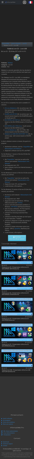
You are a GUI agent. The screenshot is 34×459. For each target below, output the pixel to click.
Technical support (8, 443)
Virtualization (7, 435)
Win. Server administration (10, 431)
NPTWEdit (14, 206)
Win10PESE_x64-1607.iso (12, 120)
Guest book (6, 442)
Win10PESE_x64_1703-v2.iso (13, 126)
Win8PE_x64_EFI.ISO (11, 114)
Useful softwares (7, 418)
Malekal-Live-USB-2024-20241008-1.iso (16, 134)
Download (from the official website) (17, 238)
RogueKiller (26, 146)
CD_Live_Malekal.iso (11, 108)
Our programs (6, 420)
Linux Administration (9, 433)
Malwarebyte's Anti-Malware (13, 148)
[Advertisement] (17, 23)
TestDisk (20, 203)
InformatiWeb (10, 2)
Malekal (10, 63)
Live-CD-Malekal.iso (10, 130)
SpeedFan (17, 228)
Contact (5, 445)
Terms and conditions (9, 422)
